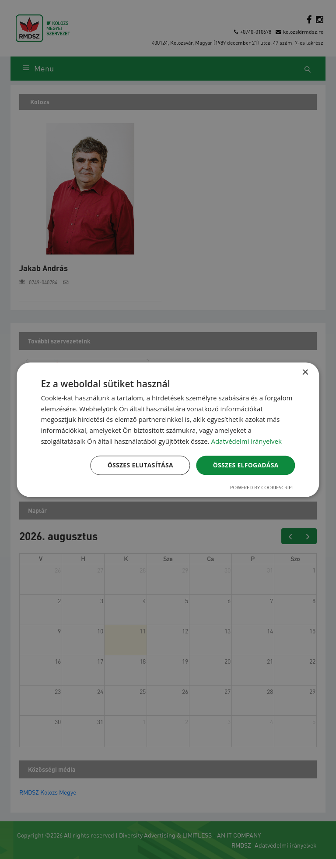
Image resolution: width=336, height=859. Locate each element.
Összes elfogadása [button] (245, 465)
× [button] (305, 372)
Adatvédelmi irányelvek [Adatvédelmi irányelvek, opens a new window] (246, 441)
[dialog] (168, 429)
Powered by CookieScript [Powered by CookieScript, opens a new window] (262, 487)
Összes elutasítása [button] (138, 465)
